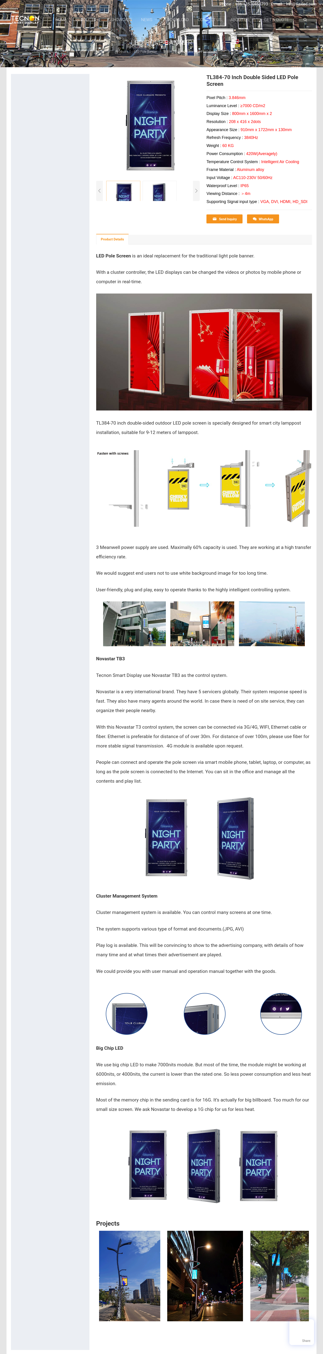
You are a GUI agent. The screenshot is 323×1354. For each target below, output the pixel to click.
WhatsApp (263, 219)
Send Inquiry (224, 219)
